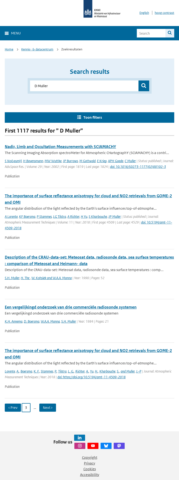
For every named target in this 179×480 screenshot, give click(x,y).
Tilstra (62, 371)
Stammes (47, 371)
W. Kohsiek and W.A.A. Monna (51, 278)
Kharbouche (107, 371)
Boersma (26, 371)
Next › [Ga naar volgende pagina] (47, 407)
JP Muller (114, 216)
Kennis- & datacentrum (37, 49)
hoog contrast (164, 13)
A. (17, 371)
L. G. (71, 371)
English (144, 13)
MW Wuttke (53, 161)
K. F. (36, 371)
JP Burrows (70, 161)
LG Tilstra (59, 216)
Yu (91, 371)
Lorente (10, 371)
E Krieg (102, 161)
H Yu (84, 216)
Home (9, 49)
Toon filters (92, 117)
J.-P (138, 371)
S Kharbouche (98, 216)
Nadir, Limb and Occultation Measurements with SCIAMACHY (60, 146)
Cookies (89, 469)
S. (118, 371)
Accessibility (89, 474)
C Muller (130, 161)
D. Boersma (31, 321)
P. (56, 371)
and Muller (128, 371)
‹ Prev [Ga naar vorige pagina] (12, 407)
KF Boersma (27, 216)
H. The (25, 278)
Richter (80, 371)
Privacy (89, 463)
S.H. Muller (12, 278)
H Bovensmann (33, 161)
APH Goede (115, 161)
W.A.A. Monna (50, 321)
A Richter (73, 216)
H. (96, 371)
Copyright (89, 457)
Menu (16, 33)
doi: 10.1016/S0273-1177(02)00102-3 (138, 166)
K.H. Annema (13, 321)
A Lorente (11, 216)
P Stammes (44, 216)
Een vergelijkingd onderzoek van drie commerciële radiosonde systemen (71, 307)
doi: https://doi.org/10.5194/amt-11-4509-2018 (91, 377)
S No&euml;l (13, 161)
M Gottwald (87, 161)
